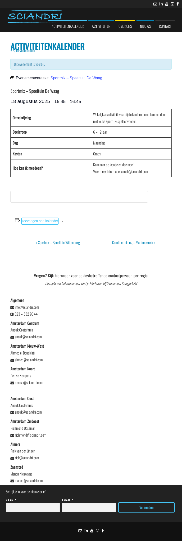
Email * (89, 504)
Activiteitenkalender (68, 26)
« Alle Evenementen (22, 50)
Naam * (33, 504)
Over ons (125, 26)
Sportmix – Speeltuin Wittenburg (58, 242)
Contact (165, 26)
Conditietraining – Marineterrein (133, 242)
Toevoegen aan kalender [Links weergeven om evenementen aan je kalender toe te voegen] (40, 221)
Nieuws (145, 26)
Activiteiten (101, 26)
